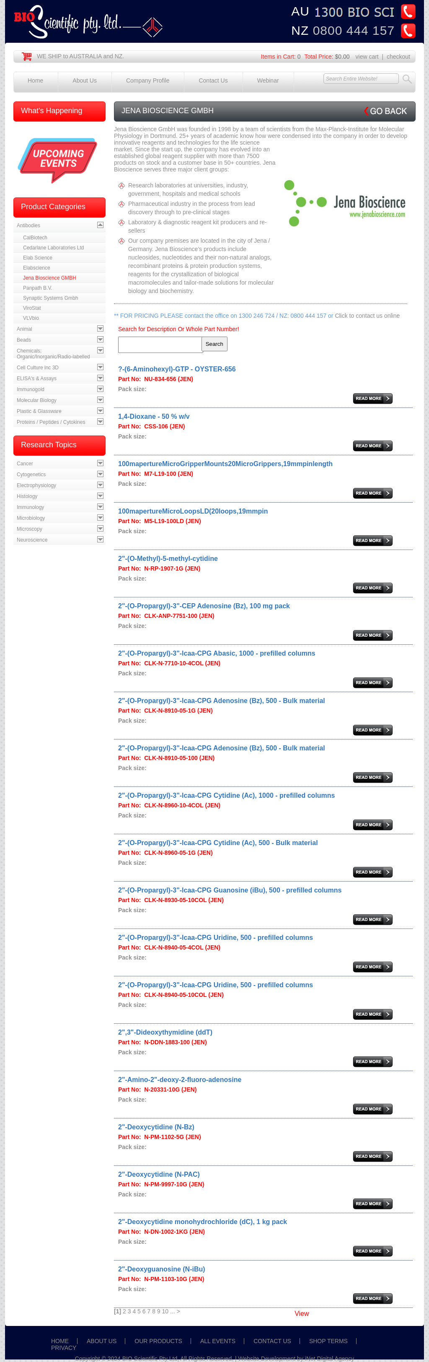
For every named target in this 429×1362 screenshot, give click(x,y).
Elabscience (36, 268)
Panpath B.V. (37, 288)
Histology (27, 496)
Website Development (267, 1358)
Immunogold (30, 389)
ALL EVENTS (217, 1341)
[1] (117, 1311)
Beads (24, 340)
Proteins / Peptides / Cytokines (51, 422)
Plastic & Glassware (39, 411)
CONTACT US (272, 1341)
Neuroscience (32, 540)
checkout (398, 56)
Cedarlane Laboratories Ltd (53, 248)
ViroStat (32, 308)
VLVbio (31, 318)
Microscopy (29, 529)
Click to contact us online (367, 315)
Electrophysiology (36, 485)
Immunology (30, 507)
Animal (24, 329)
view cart (367, 56)
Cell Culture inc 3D (38, 368)
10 (165, 1311)
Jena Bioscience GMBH (49, 278)
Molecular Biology (37, 400)
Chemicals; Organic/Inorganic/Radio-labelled (53, 354)
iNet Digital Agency (329, 1358)
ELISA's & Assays (37, 378)
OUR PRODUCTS (158, 1341)
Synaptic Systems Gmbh (50, 298)
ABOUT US (101, 1341)
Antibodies (28, 225)
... (172, 1311)
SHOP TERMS (328, 1341)
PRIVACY (63, 1347)
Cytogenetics (31, 474)
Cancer (25, 464)
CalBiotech (35, 238)
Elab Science (37, 258)
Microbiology (31, 518)
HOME (60, 1341)
